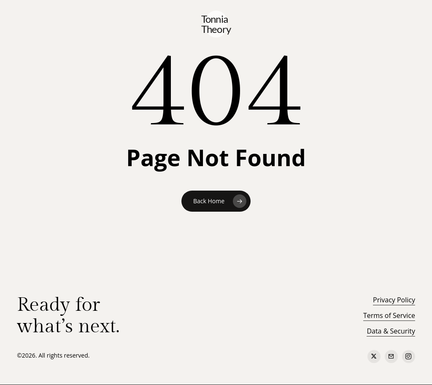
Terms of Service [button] (389, 315)
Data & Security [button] (391, 331)
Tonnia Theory (216, 24)
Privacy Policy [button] (394, 299)
